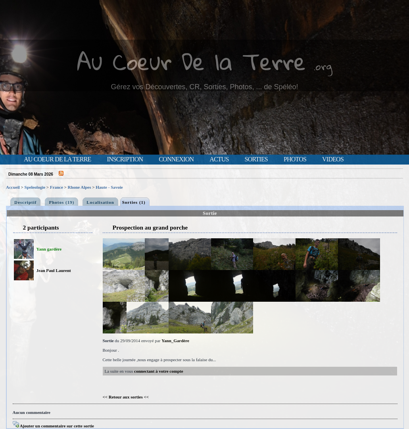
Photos (295, 159)
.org (322, 66)
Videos (333, 159)
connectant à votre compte (158, 371)
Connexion (176, 159)
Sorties (256, 159)
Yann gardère (49, 249)
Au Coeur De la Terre (191, 61)
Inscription (125, 159)
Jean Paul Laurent (53, 270)
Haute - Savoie (109, 187)
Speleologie (35, 187)
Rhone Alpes (79, 187)
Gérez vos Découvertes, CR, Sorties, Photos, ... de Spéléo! (204, 87)
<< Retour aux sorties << (126, 397)
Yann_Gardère (175, 340)
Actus (219, 159)
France (56, 187)
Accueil (13, 187)
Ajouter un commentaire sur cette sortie (53, 425)
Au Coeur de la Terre (57, 159)
